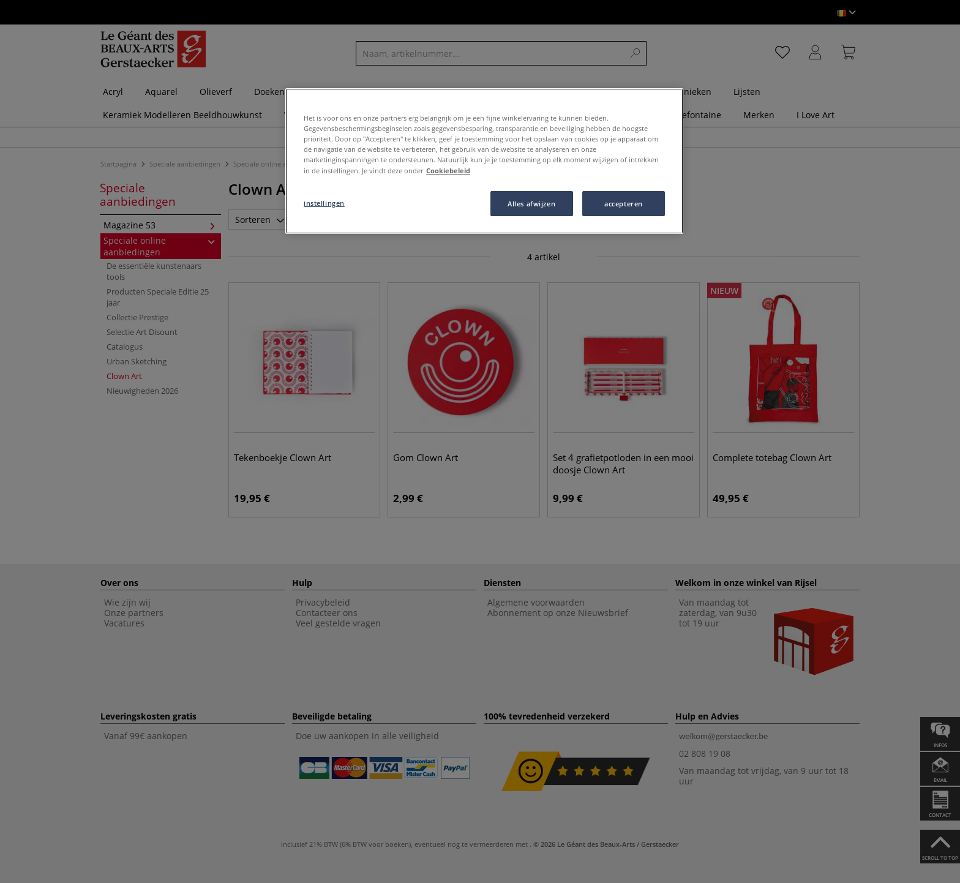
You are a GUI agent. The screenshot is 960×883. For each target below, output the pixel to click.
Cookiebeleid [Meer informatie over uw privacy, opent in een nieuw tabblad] (448, 170)
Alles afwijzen (531, 203)
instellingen (324, 203)
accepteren (623, 203)
